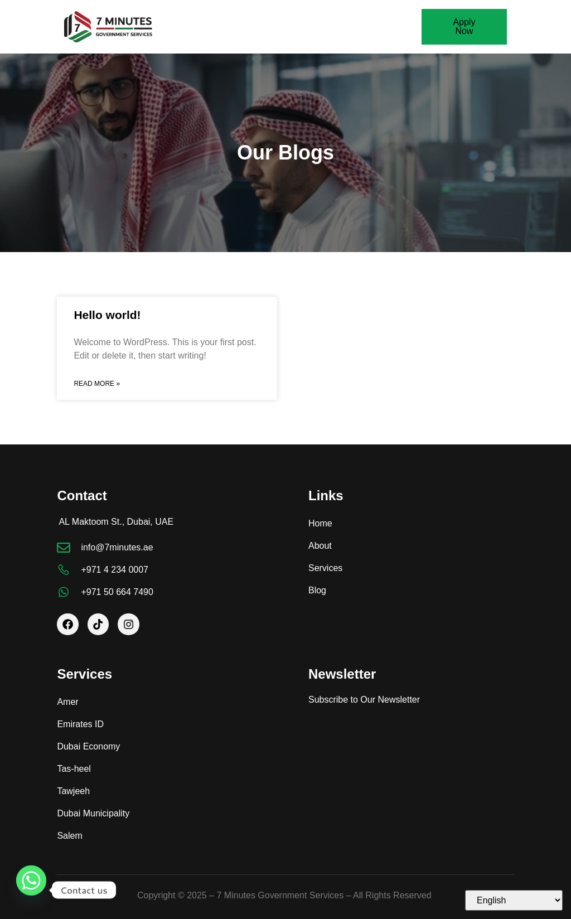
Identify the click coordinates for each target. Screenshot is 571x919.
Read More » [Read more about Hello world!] (97, 384)
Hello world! (107, 314)
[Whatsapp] (31, 890)
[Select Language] (514, 900)
